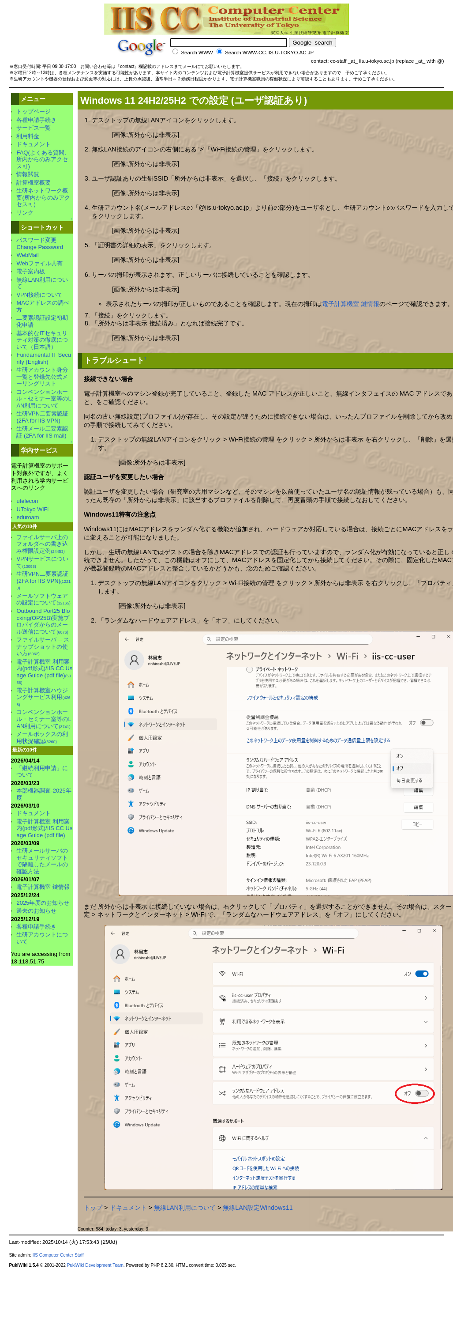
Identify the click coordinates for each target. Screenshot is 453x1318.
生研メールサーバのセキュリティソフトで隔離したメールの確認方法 (42, 861)
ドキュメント (128, 1207)
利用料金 (27, 136)
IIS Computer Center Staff (58, 1255)
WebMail (27, 255)
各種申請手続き (36, 120)
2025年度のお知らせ (42, 902)
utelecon (27, 501)
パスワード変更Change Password (39, 243)
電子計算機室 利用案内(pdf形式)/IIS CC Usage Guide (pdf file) (44, 671)
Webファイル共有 (39, 263)
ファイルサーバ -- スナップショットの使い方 (42, 646)
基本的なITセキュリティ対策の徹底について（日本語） (42, 340)
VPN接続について (39, 294)
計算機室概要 (33, 182)
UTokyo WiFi (32, 509)
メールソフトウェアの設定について (43, 599)
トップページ (33, 111)
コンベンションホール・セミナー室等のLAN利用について (43, 399)
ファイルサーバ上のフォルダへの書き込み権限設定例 (42, 544)
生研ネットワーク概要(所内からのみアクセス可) (43, 197)
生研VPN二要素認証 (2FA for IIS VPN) (42, 417)
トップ (93, 1207)
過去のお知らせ (36, 910)
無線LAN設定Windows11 (257, 1207)
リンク (25, 212)
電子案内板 (30, 271)
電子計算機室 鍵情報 (350, 303)
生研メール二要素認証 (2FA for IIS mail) (42, 432)
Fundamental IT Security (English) (43, 358)
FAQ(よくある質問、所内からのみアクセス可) (43, 159)
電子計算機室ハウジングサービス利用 (43, 697)
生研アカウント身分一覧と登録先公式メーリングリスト (42, 376)
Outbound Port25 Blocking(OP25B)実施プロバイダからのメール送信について (43, 621)
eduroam (27, 517)
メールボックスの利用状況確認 (42, 737)
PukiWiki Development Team (95, 1265)
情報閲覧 (27, 174)
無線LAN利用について (185, 1207)
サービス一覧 (33, 128)
